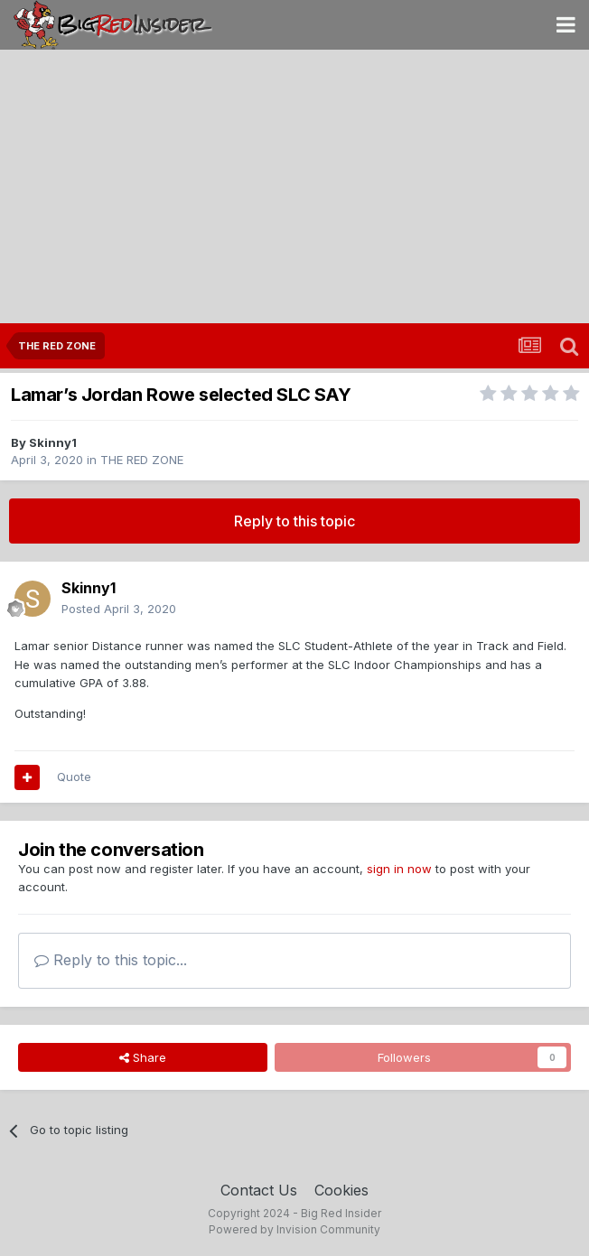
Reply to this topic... (110, 960)
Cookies (341, 1190)
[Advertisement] (294, 187)
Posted (118, 608)
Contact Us (258, 1190)
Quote (74, 776)
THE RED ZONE (141, 459)
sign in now (399, 868)
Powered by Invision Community (294, 1229)
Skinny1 (53, 442)
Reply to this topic (294, 521)
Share (142, 1057)
